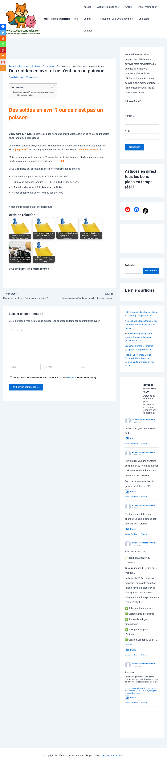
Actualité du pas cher (106, 12)
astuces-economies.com (143, 423)
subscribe (71, 378)
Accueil (87, 12)
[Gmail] (3, 67)
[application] (153, 13)
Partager (144, 447)
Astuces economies (61, 18)
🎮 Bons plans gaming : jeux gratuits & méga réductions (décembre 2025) (140, 340)
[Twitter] (3, 34)
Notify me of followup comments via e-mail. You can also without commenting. (52, 378)
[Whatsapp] (3, 47)
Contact (155, 24)
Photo (131, 442)
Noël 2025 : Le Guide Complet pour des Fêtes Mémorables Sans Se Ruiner (140, 328)
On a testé (141, 24)
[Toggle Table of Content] (55, 87)
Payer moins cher (144, 13)
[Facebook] (3, 27)
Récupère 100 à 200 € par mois (114, 24)
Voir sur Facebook (131, 447)
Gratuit (126, 12)
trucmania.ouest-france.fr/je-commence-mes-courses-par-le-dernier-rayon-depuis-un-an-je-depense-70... (141, 694)
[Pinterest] (3, 54)
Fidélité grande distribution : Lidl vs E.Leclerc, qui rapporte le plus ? (142, 316)
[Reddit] (3, 41)
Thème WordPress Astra (111, 755)
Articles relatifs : (28, 95)
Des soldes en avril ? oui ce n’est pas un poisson (35, 92)
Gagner (88, 25)
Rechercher (130, 265)
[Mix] (3, 60)
